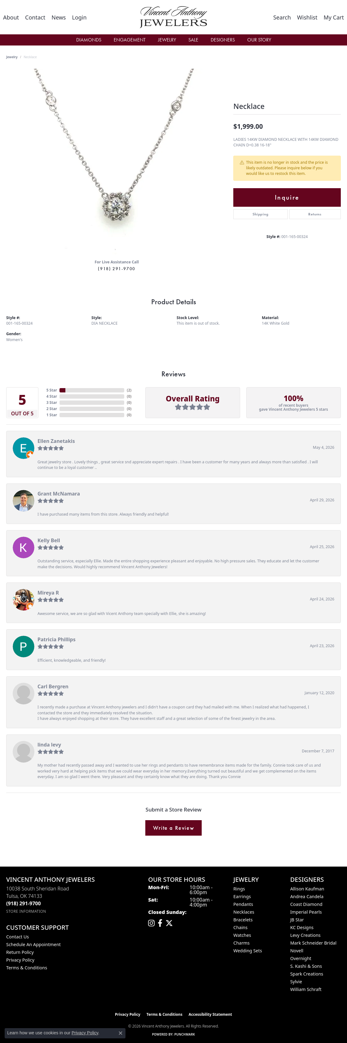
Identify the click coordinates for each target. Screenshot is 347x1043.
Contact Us (17, 937)
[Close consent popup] (120, 1033)
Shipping (260, 214)
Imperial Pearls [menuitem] (306, 912)
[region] (117, 161)
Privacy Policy (20, 960)
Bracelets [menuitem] (243, 920)
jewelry (12, 57)
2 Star (51, 408)
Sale (193, 40)
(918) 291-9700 (116, 268)
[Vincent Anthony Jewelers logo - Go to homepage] (173, 17)
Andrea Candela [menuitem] (306, 896)
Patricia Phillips (56, 639)
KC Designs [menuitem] (302, 927)
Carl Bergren (52, 686)
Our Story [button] (259, 40)
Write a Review (173, 827)
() (129, 390)
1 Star (51, 415)
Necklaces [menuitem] (243, 912)
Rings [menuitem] (239, 889)
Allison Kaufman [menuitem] (307, 889)
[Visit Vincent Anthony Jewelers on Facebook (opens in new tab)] (160, 923)
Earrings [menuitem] (242, 896)
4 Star (51, 396)
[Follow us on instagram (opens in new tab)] (151, 923)
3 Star (51, 402)
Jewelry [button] (167, 40)
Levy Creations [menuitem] (305, 935)
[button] (79, 17)
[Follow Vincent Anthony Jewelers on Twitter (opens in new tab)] (169, 923)
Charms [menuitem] (241, 943)
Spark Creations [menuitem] (306, 974)
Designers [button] (223, 40)
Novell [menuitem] (296, 951)
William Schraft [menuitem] (306, 989)
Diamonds (88, 40)
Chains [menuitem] (240, 927)
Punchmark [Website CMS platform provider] (184, 1034)
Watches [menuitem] (242, 935)
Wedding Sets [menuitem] (247, 951)
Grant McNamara (58, 493)
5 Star (51, 390)
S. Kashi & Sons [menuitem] (306, 966)
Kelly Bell (48, 540)
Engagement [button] (130, 40)
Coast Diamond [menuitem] (306, 904)
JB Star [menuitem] (297, 920)
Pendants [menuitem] (243, 904)
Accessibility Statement (210, 1014)
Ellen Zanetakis (56, 441)
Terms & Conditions (26, 968)
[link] (11, 17)
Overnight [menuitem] (300, 958)
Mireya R (48, 592)
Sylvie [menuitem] (296, 982)
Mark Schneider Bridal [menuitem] (313, 943)
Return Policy (20, 952)
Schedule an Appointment (33, 944)
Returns (315, 214)
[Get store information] (26, 911)
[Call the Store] (23, 903)
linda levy (49, 744)
